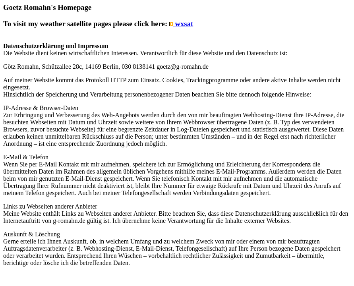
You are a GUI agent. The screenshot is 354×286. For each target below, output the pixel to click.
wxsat (181, 23)
